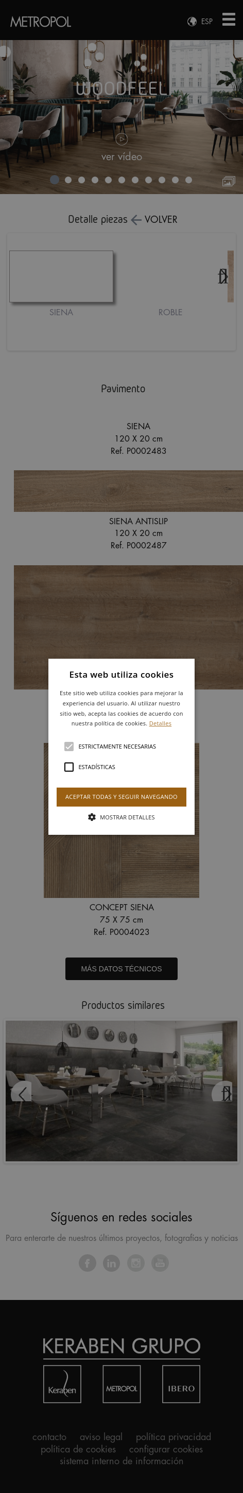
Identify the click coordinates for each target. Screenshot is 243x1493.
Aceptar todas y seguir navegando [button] (121, 796)
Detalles (160, 723)
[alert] (121, 746)
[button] (121, 747)
